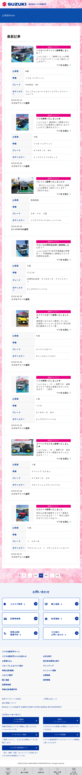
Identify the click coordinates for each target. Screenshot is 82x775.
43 (35, 575)
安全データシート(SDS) (11, 699)
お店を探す (47, 656)
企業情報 (46, 675)
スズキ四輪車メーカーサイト (18, 720)
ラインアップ (48, 666)
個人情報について (9, 703)
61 (58, 575)
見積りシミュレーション (59, 720)
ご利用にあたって (50, 699)
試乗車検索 (6, 685)
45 (46, 575)
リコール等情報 (60, 735)
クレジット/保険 (49, 670)
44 (41, 575)
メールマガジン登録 (19, 735)
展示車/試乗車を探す (51, 661)
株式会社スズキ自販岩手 (37, 4)
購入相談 (5, 680)
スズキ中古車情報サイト (19, 748)
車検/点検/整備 (8, 670)
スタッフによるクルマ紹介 (12, 666)
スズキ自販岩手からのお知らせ (14, 656)
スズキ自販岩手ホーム (11, 652)
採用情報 (46, 680)
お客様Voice (7, 661)
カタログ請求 (7, 675)
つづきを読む (63, 65)
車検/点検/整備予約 (9, 689)
